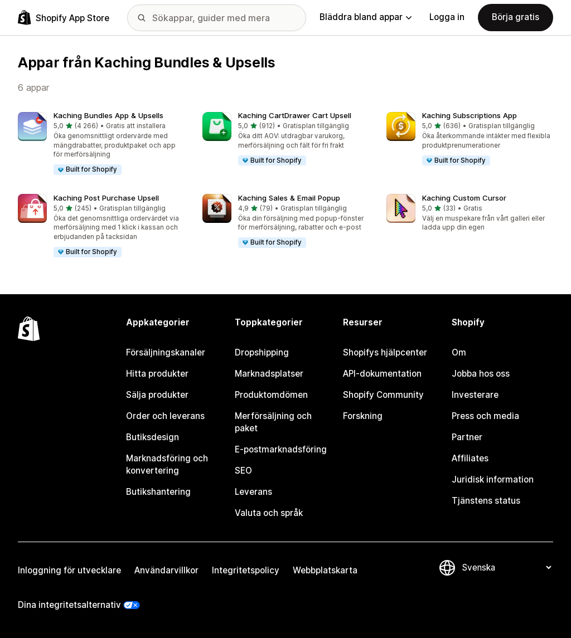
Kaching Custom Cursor (464, 197)
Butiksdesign (152, 437)
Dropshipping (262, 352)
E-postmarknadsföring (281, 449)
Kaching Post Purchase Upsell (106, 197)
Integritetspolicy (245, 570)
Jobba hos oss (481, 373)
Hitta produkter (157, 373)
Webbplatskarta (325, 570)
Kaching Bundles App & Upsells (108, 115)
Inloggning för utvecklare (69, 570)
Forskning (363, 416)
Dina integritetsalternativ (69, 605)
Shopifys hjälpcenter (385, 352)
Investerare (475, 394)
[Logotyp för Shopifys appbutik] (63, 17)
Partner (467, 437)
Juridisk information (493, 479)
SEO (243, 470)
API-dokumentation (382, 373)
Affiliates (470, 458)
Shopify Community (383, 394)
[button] (101, 144)
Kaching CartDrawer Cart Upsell (294, 115)
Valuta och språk (269, 513)
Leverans (253, 491)
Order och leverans (165, 416)
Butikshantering (158, 491)
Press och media (485, 416)
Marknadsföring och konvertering (167, 464)
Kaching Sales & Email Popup (289, 197)
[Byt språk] (506, 567)
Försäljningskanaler (165, 352)
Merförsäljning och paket (273, 422)
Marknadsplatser (269, 373)
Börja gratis (515, 17)
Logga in (446, 17)
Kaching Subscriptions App (469, 115)
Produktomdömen (271, 394)
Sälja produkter (157, 394)
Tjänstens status (486, 500)
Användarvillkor (166, 570)
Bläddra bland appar (366, 17)
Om (459, 352)
